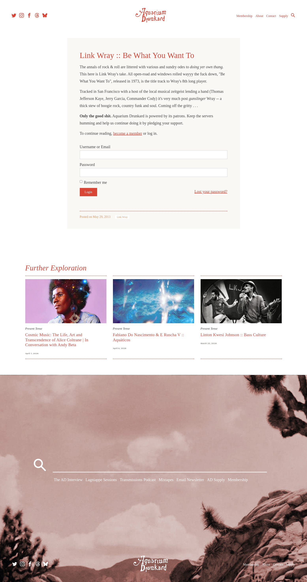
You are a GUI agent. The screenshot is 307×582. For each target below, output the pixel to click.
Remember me (95, 182)
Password (87, 164)
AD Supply (216, 480)
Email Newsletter (190, 480)
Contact (269, 17)
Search (291, 17)
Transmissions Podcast (138, 480)
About (257, 17)
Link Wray (122, 217)
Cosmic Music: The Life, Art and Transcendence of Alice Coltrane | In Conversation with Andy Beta (56, 339)
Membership (243, 17)
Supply (281, 17)
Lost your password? (210, 191)
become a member (127, 133)
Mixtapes (166, 480)
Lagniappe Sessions (101, 480)
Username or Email (95, 147)
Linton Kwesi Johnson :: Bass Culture (233, 334)
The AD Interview (68, 480)
